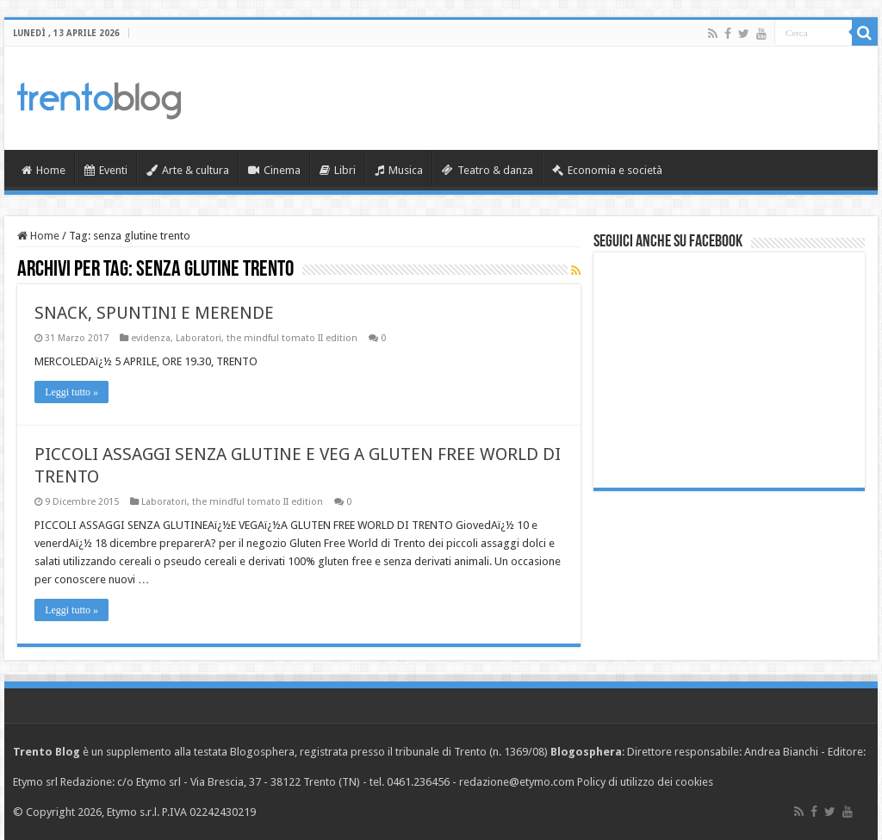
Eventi (105, 170)
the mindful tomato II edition (292, 338)
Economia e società (607, 170)
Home (43, 170)
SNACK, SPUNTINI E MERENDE (154, 312)
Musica (399, 170)
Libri (338, 170)
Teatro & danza (487, 170)
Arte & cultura (187, 170)
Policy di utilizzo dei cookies (645, 781)
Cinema (274, 170)
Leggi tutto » (71, 392)
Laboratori (198, 338)
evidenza (151, 338)
